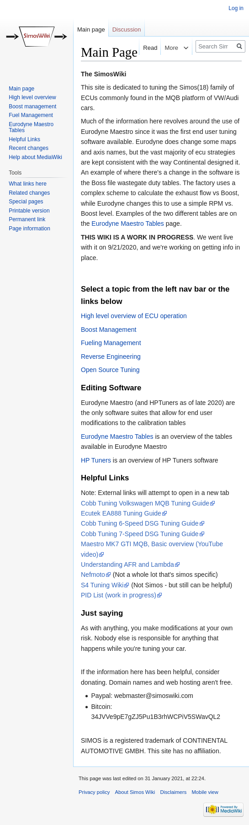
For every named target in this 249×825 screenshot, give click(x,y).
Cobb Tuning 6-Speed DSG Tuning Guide (140, 523)
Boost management (32, 106)
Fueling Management (111, 342)
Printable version (29, 211)
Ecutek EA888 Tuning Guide (121, 513)
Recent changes (28, 148)
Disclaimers (173, 792)
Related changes (29, 193)
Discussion (126, 29)
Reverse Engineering (111, 356)
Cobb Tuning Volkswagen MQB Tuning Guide (145, 503)
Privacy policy (94, 792)
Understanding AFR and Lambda (127, 564)
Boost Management (108, 329)
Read (145, 47)
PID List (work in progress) (118, 595)
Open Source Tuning (110, 369)
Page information (29, 228)
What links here (28, 184)
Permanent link (27, 219)
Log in (236, 8)
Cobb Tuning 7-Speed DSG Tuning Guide (140, 534)
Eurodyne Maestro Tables (127, 223)
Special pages (26, 201)
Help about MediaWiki (35, 157)
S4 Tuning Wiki (102, 585)
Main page (91, 29)
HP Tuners (96, 460)
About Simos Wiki (135, 792)
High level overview (32, 97)
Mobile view (204, 792)
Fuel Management (31, 115)
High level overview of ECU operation (134, 315)
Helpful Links (24, 139)
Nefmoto (93, 574)
